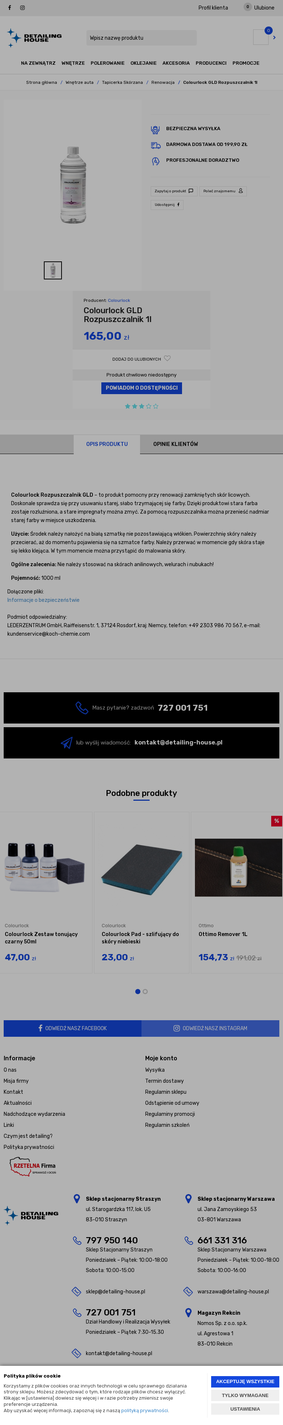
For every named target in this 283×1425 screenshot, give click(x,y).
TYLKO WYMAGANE (245, 1395)
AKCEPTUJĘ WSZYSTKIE (245, 1381)
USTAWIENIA (245, 1409)
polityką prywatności (144, 1410)
